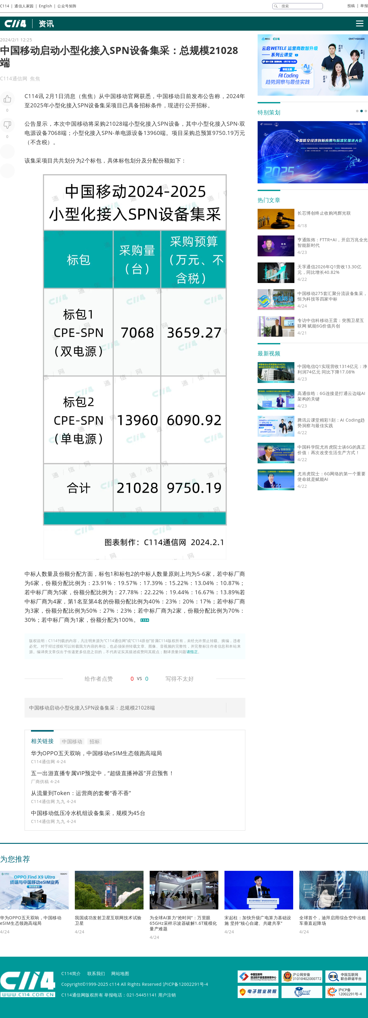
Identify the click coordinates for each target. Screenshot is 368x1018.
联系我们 (96, 973)
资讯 (46, 23)
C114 (4, 6)
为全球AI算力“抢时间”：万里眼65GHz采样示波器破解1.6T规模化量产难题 (183, 923)
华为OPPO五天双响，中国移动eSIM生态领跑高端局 (96, 753)
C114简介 (71, 973)
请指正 (192, 651)
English (45, 6)
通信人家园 (24, 6)
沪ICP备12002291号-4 (185, 984)
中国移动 (116, 96)
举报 (364, 5)
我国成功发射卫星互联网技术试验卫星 (108, 920)
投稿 (351, 5)
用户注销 (167, 995)
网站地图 (120, 973)
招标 (145, 105)
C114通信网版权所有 (82, 995)
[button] (357, 111)
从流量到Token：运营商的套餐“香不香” (81, 793)
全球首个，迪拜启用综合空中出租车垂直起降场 (332, 920)
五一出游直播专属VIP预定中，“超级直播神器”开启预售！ (102, 773)
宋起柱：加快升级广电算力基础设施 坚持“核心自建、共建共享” (257, 920)
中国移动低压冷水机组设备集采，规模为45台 (88, 813)
